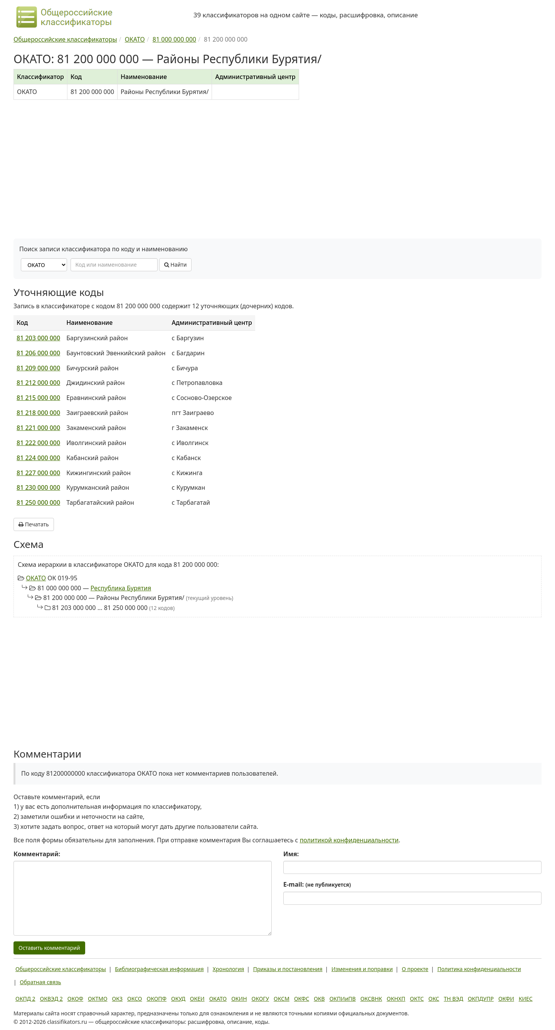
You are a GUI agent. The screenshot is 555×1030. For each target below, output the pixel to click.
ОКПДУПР (481, 998)
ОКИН (239, 998)
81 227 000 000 (38, 473)
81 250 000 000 (38, 502)
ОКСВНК (371, 998)
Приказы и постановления (288, 969)
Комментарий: (36, 854)
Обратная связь (40, 982)
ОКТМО (98, 998)
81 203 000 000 (38, 338)
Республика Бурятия (121, 588)
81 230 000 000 (38, 487)
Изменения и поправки (362, 969)
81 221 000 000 (38, 427)
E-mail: (317, 884)
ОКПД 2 (25, 998)
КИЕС (526, 998)
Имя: (291, 854)
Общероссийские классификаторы (60, 969)
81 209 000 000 (38, 368)
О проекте (415, 969)
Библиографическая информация (159, 969)
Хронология (228, 969)
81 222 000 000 (38, 443)
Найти (175, 264)
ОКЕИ (197, 998)
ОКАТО (36, 578)
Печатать (33, 524)
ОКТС (417, 998)
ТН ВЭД (453, 998)
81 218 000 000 (38, 412)
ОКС (433, 998)
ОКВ (319, 998)
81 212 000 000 (38, 382)
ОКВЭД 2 (51, 998)
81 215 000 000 (38, 397)
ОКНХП (396, 998)
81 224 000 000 (38, 458)
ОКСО (134, 998)
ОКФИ (506, 998)
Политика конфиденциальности (479, 969)
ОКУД (178, 998)
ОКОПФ (156, 998)
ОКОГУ (260, 998)
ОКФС (301, 998)
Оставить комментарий (49, 947)
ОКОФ (75, 998)
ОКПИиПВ (343, 998)
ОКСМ (281, 998)
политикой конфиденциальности (349, 840)
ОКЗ (117, 998)
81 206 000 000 (38, 353)
